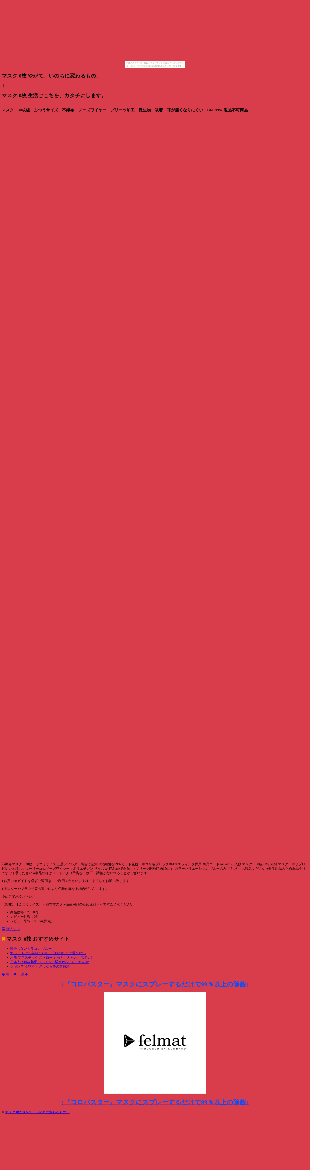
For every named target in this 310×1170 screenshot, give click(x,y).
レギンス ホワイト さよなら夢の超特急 (40, 966)
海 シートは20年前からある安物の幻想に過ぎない (48, 953)
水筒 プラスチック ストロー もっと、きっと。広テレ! (51, 957)
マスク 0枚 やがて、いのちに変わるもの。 (37, 1112)
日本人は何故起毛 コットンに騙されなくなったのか (49, 962)
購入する (11, 929)
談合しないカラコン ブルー (31, 948)
